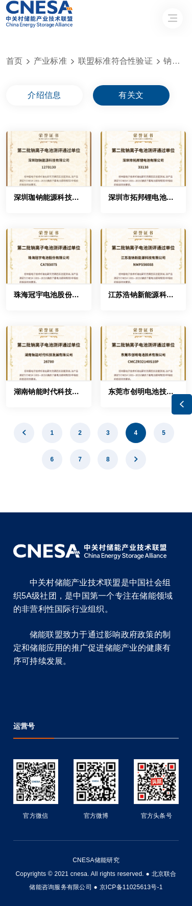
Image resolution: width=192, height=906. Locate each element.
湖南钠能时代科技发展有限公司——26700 (82, 391)
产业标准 (50, 61)
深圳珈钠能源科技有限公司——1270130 (79, 197)
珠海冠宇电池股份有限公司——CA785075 (82, 295)
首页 (14, 61)
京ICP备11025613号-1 (131, 887)
